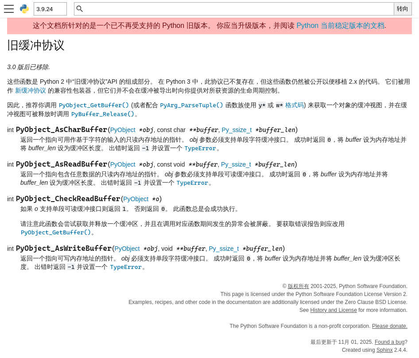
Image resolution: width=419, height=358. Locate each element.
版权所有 (298, 286)
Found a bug (389, 342)
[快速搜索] (239, 9)
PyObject (123, 129)
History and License (333, 310)
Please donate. (389, 326)
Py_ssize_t (237, 129)
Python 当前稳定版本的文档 (340, 25)
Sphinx (384, 350)
